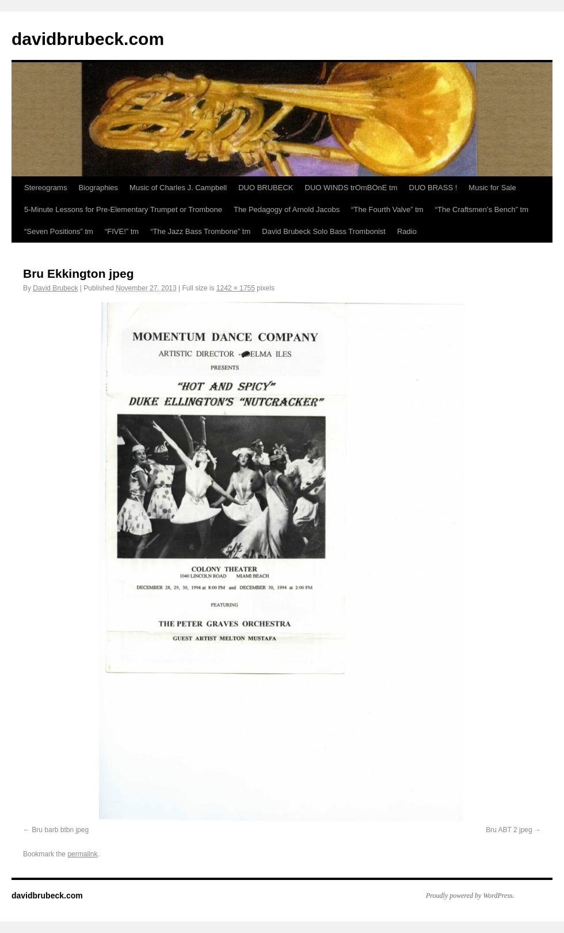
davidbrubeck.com (88, 38)
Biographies (98, 187)
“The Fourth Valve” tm (387, 209)
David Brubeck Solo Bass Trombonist (324, 231)
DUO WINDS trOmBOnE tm (351, 187)
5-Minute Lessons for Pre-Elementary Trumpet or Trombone (123, 209)
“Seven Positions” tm (58, 231)
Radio (407, 231)
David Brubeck (55, 288)
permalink (82, 854)
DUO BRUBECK (265, 187)
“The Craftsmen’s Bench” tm (481, 209)
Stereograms (45, 187)
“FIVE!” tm (122, 231)
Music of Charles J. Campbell (178, 187)
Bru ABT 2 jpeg (509, 830)
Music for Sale (492, 187)
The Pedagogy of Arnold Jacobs (287, 209)
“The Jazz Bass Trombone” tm (200, 231)
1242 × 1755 (235, 288)
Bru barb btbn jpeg (60, 830)
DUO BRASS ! (433, 187)
